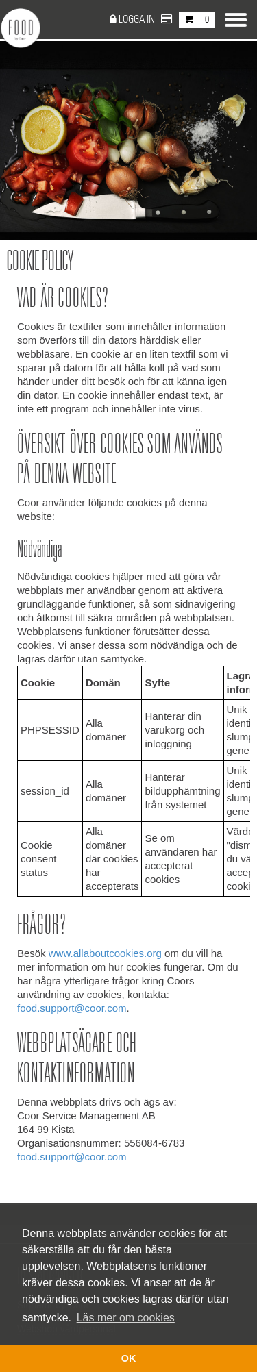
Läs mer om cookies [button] (126, 1317)
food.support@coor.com (71, 1008)
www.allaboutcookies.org (105, 953)
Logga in (138, 19)
